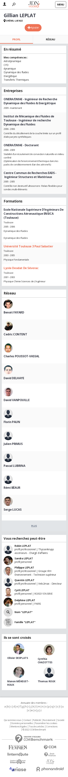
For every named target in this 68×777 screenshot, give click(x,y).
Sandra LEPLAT (24, 558)
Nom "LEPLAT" (24, 612)
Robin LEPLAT (23, 546)
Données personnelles (22, 723)
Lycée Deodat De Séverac (21, 268)
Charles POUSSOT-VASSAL (22, 356)
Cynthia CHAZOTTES (45, 660)
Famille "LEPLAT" (25, 622)
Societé (60, 720)
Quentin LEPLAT (24, 580)
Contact (27, 720)
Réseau (50, 39)
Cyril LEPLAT (22, 590)
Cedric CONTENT (15, 334)
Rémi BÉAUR (12, 488)
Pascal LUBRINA (14, 466)
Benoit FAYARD (14, 312)
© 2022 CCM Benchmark (34, 729)
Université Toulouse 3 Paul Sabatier (28, 246)
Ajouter (35, 27)
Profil (16, 39)
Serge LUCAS (12, 510)
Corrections (51, 726)
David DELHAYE (14, 378)
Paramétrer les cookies (46, 723)
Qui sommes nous (12, 720)
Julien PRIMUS (13, 444)
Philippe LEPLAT (24, 567)
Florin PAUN (12, 422)
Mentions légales (19, 726)
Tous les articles (36, 726)
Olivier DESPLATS (17, 658)
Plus (34, 525)
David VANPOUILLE (16, 400)
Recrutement (49, 720)
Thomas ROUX (46, 681)
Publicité (37, 720)
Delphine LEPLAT (25, 600)
